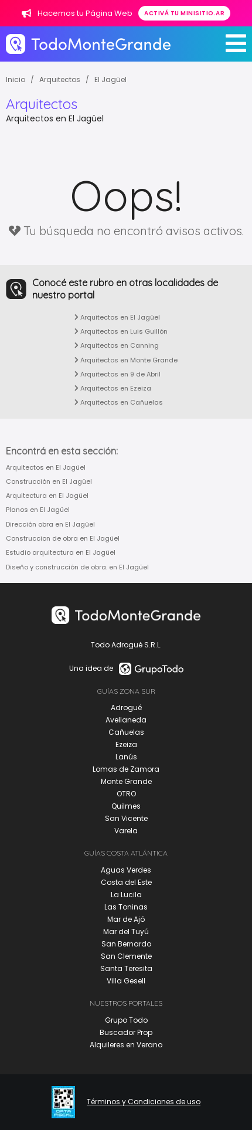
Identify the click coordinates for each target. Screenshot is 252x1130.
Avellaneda (126, 720)
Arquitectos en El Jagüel (117, 317)
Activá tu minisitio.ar (184, 13)
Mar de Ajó (126, 919)
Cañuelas (126, 732)
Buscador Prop (126, 1032)
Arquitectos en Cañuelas (118, 402)
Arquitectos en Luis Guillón (121, 331)
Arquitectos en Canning (116, 345)
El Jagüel (110, 79)
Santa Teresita (126, 968)
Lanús (126, 757)
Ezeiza (126, 744)
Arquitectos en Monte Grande (126, 360)
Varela (126, 831)
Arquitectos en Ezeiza (112, 388)
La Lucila (126, 895)
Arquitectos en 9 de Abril (117, 374)
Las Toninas (126, 907)
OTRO (126, 794)
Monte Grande (126, 781)
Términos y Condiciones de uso (143, 1102)
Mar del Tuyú (126, 931)
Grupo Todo (126, 1020)
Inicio (15, 79)
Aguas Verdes (126, 870)
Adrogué (126, 707)
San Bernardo (126, 944)
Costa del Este (126, 882)
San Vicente (126, 818)
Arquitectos (59, 79)
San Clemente (126, 956)
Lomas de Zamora (126, 769)
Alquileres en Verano (126, 1045)
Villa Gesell (126, 981)
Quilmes (126, 806)
